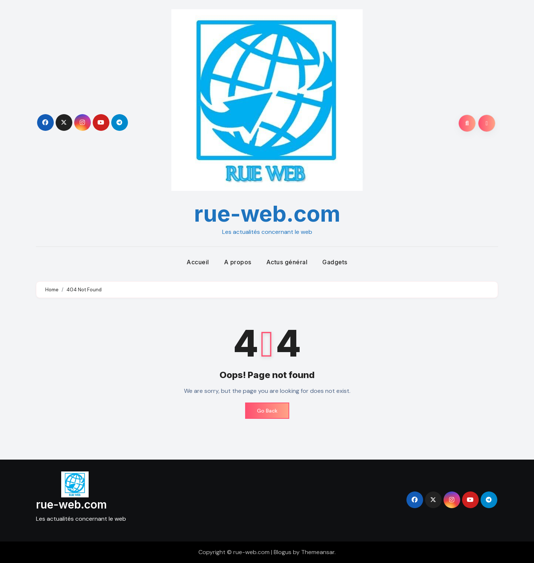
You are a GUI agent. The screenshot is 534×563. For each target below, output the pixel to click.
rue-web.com (267, 213)
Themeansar (317, 552)
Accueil (198, 262)
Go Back (267, 410)
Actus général (287, 262)
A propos (237, 262)
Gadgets (334, 262)
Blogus (282, 552)
